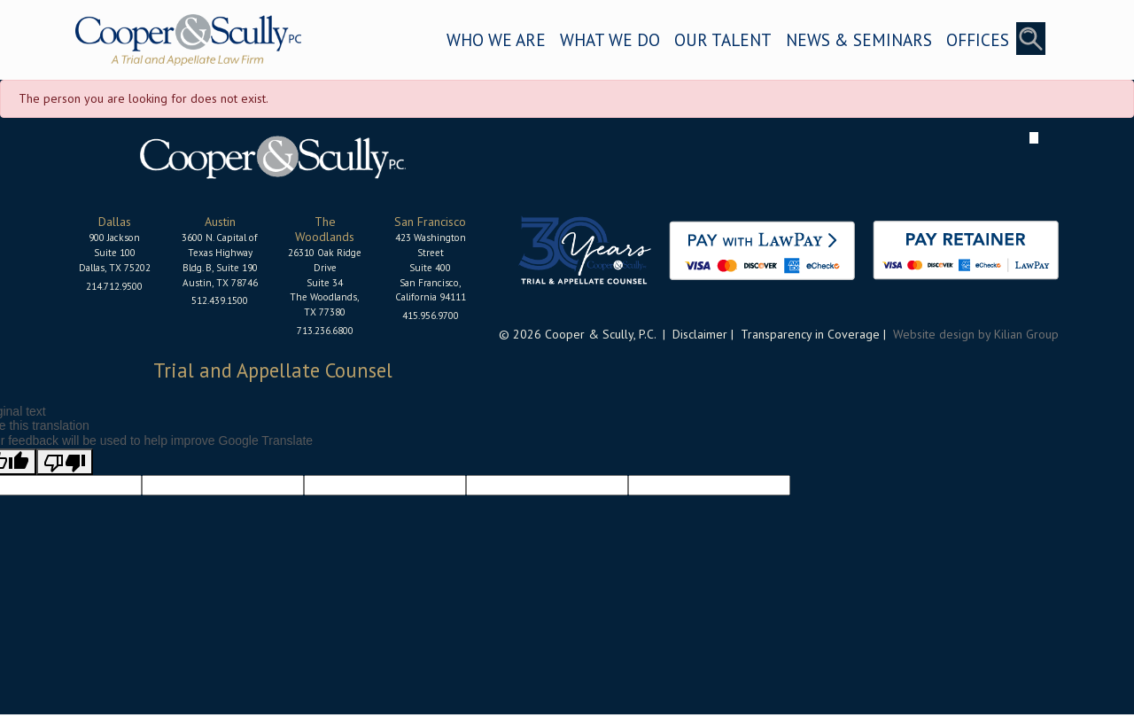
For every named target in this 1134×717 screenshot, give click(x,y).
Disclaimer (699, 334)
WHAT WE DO (610, 39)
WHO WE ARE (496, 39)
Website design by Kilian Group (976, 334)
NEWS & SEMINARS (859, 39)
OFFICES (977, 39)
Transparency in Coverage (810, 334)
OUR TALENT (723, 39)
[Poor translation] (64, 461)
